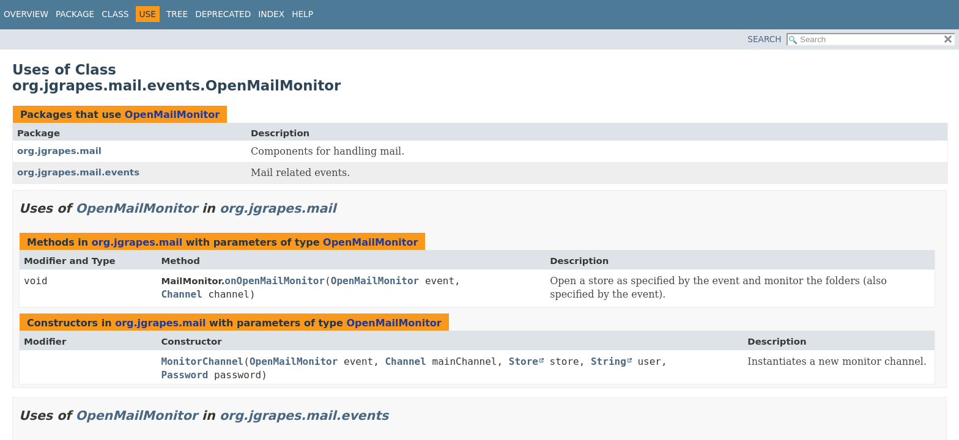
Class (115, 14)
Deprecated (223, 14)
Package (75, 14)
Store (523, 361)
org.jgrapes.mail (59, 150)
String (608, 361)
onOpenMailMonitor (274, 281)
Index (271, 14)
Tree (177, 14)
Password (184, 375)
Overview (26, 14)
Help (302, 14)
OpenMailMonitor (172, 114)
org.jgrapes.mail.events (78, 172)
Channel (181, 294)
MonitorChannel (202, 361)
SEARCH (764, 39)
